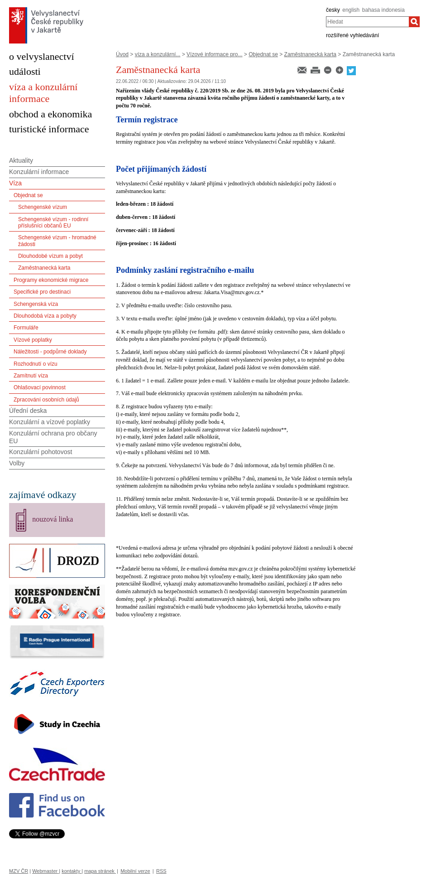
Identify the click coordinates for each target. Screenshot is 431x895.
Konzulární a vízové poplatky (49, 422)
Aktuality (21, 160)
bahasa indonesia (383, 10)
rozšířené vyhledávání (352, 35)
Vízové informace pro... (214, 54)
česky (333, 10)
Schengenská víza (36, 304)
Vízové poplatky (33, 340)
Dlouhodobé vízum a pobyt (50, 256)
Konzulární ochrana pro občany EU (53, 437)
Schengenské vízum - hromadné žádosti (57, 240)
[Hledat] (414, 21)
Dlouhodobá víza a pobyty (45, 316)
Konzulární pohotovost (40, 451)
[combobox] (367, 21)
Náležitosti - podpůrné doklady (50, 351)
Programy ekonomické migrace (51, 280)
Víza (15, 183)
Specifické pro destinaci (42, 292)
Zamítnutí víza (31, 376)
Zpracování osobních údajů (46, 400)
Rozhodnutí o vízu (35, 364)
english (350, 10)
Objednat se (263, 54)
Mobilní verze (135, 871)
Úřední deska (28, 410)
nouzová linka (52, 519)
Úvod (122, 54)
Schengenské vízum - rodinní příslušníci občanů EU (53, 222)
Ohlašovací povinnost (40, 387)
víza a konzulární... (158, 54)
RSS (161, 871)
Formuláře (26, 327)
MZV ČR (18, 871)
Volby (16, 463)
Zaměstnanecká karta (310, 54)
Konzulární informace (39, 171)
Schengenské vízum (42, 207)
